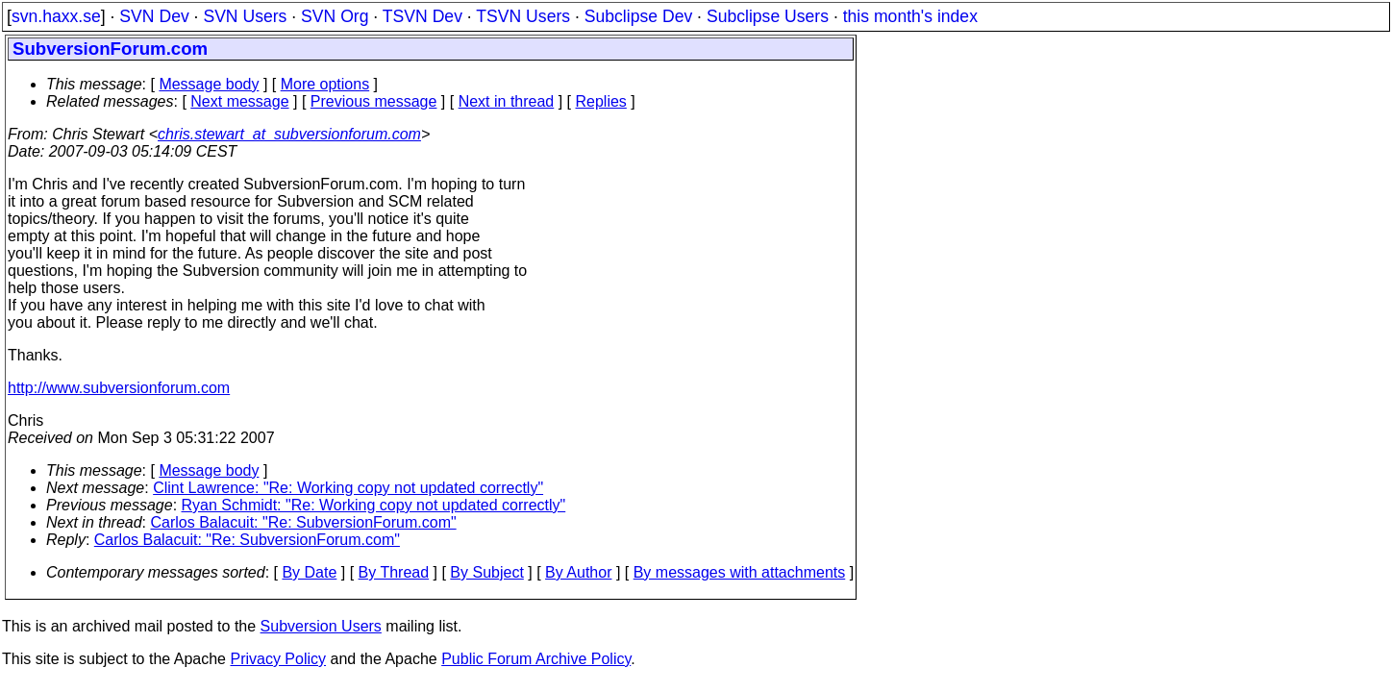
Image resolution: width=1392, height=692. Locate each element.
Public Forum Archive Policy (536, 659)
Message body (209, 84)
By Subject (486, 572)
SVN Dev (153, 16)
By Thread (394, 572)
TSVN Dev (422, 16)
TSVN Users (523, 16)
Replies (601, 101)
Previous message (374, 101)
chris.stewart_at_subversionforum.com (289, 134)
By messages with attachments (740, 572)
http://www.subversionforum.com (119, 388)
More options (325, 84)
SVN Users (244, 16)
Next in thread (507, 101)
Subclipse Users (768, 16)
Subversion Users (321, 626)
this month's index (910, 16)
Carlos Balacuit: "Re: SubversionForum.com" (304, 522)
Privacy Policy (278, 659)
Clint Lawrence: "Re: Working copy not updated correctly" (348, 488)
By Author (578, 572)
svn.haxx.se (56, 16)
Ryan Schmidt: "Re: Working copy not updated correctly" (374, 505)
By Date (309, 572)
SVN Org (334, 16)
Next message (239, 101)
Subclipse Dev (638, 16)
